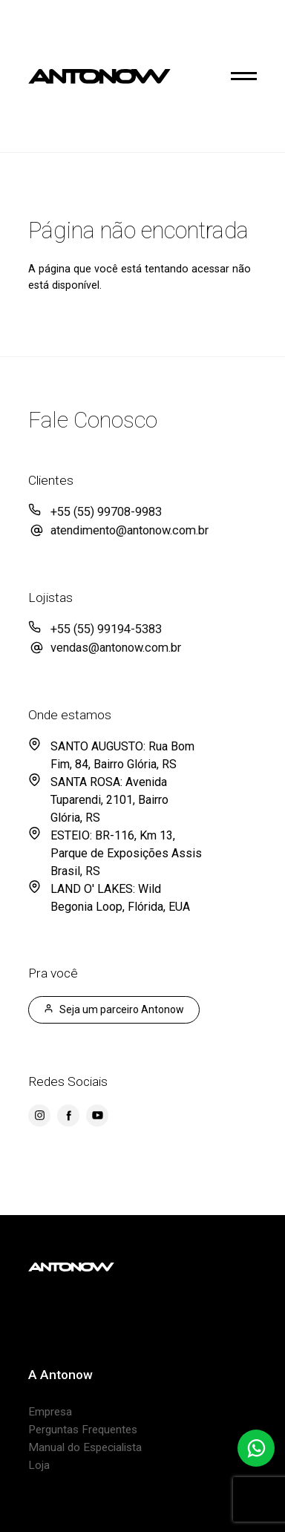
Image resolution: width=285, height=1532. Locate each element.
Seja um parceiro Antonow (114, 1009)
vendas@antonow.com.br (115, 648)
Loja (39, 1465)
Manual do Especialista (85, 1447)
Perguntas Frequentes (82, 1429)
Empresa (50, 1411)
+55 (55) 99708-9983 (106, 512)
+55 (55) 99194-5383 (106, 629)
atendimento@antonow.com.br (129, 530)
